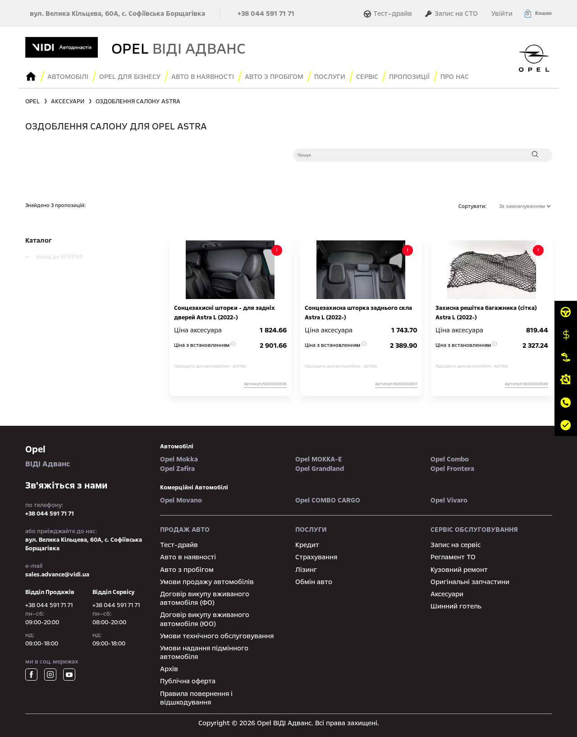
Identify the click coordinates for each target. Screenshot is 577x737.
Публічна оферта (187, 681)
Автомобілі (67, 77)
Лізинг (306, 569)
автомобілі (176, 446)
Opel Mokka (179, 459)
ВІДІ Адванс (86, 455)
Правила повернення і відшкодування (196, 698)
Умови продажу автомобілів (207, 581)
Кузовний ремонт (459, 569)
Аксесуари (446, 594)
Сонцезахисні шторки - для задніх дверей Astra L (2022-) (224, 313)
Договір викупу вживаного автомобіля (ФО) (204, 598)
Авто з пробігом (274, 77)
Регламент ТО (453, 557)
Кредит (307, 544)
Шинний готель (455, 606)
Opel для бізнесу (129, 77)
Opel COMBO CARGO (327, 500)
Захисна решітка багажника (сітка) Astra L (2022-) (486, 313)
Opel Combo (449, 459)
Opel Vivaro (448, 500)
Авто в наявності (188, 557)
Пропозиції (409, 77)
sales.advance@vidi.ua (57, 575)
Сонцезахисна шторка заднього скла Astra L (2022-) (358, 313)
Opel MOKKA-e (318, 459)
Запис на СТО (451, 13)
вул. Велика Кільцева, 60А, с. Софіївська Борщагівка (117, 13)
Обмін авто (313, 581)
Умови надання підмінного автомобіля (204, 652)
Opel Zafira (177, 468)
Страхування (316, 557)
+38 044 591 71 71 (266, 13)
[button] (537, 13)
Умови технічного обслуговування (217, 635)
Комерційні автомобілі (194, 488)
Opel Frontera (452, 468)
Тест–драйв (389, 13)
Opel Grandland (319, 468)
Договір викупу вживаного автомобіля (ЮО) (204, 619)
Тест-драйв (179, 544)
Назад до (53, 257)
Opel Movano (181, 500)
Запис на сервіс (455, 544)
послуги (329, 77)
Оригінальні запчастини (469, 581)
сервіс (367, 77)
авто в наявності (202, 77)
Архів (169, 668)
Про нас (454, 77)
